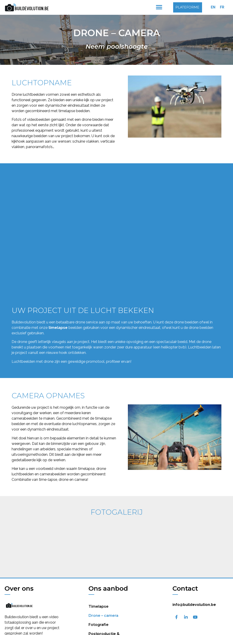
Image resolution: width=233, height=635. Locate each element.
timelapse (58, 327)
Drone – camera (103, 597)
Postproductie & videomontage (104, 617)
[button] (159, 7)
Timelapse (99, 588)
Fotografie (99, 606)
